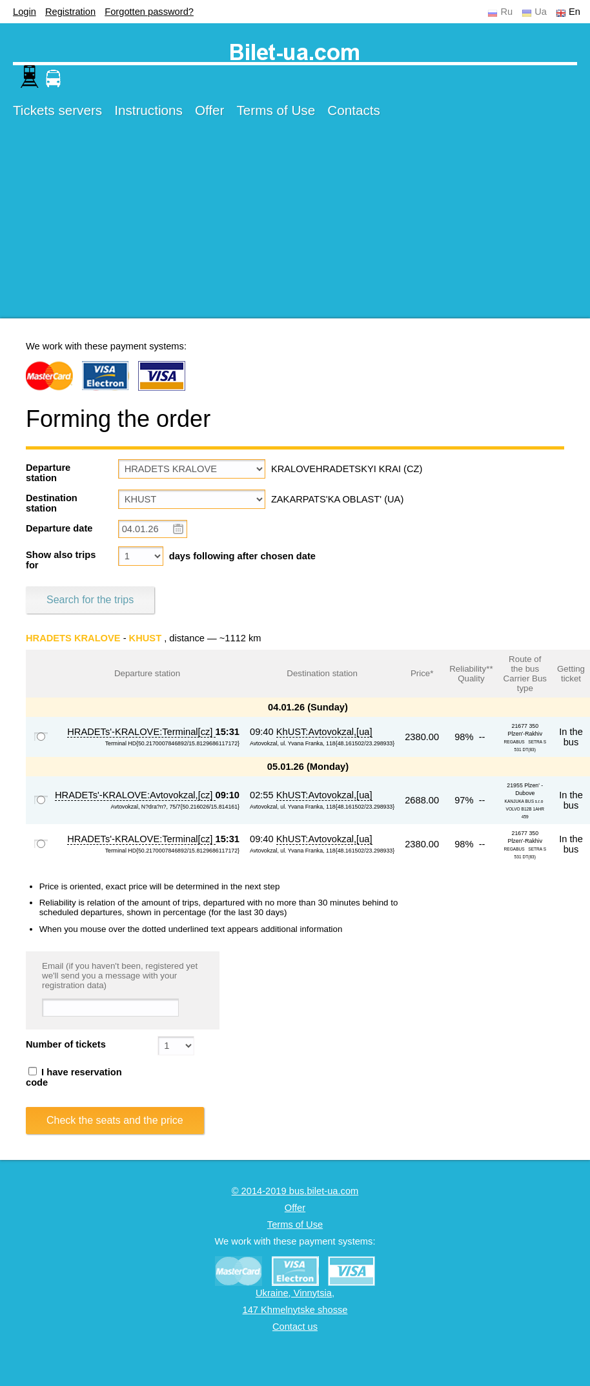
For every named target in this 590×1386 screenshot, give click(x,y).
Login (24, 11)
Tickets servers (57, 110)
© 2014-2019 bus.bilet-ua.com (295, 1191)
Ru (506, 11)
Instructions (148, 110)
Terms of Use (276, 110)
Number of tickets (66, 1044)
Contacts (353, 110)
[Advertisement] (248, 228)
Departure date (59, 528)
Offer (210, 110)
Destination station (51, 503)
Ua (540, 11)
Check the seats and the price (114, 1120)
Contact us (295, 1326)
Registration (70, 11)
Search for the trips (90, 599)
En (574, 11)
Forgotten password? (149, 11)
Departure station (48, 472)
